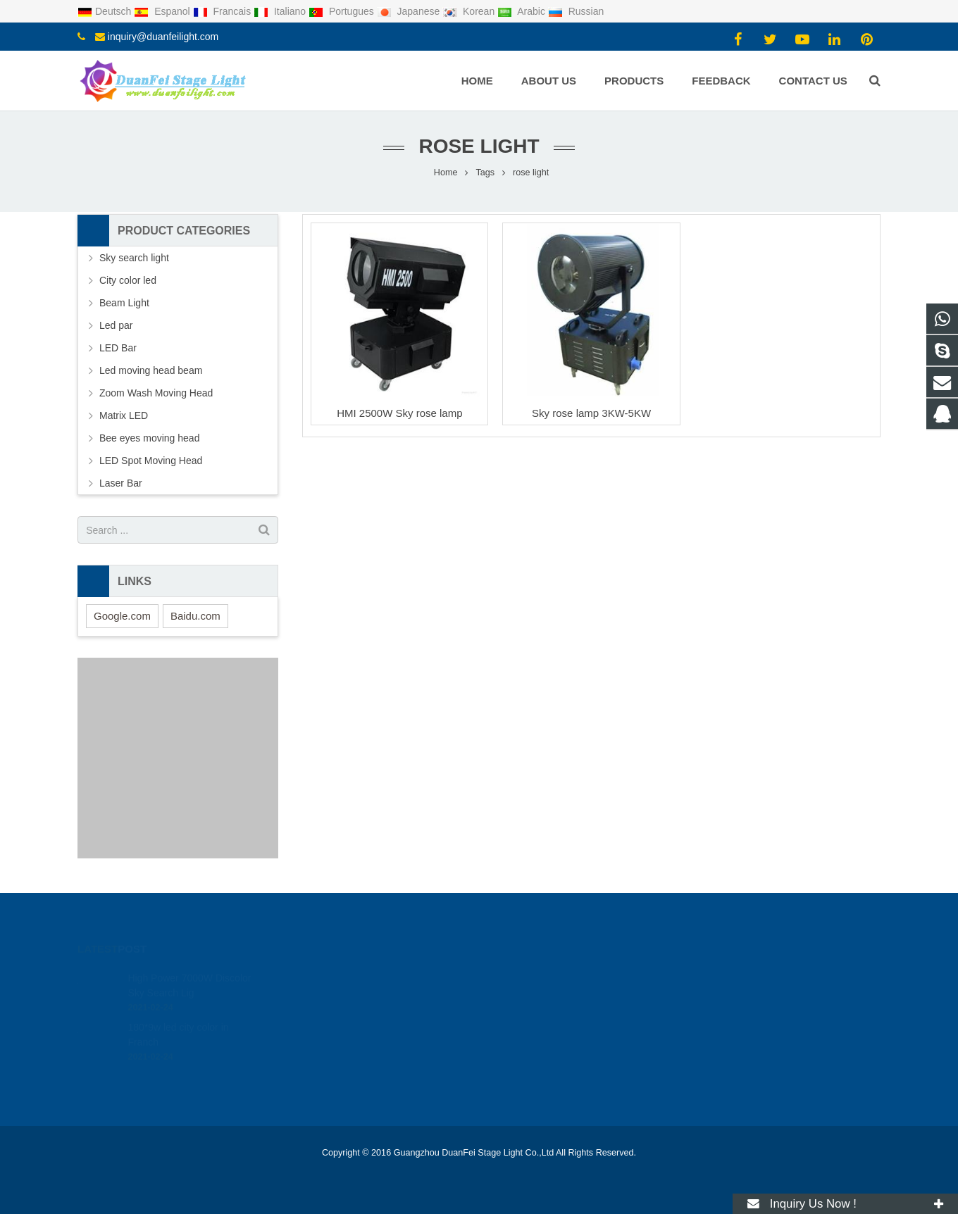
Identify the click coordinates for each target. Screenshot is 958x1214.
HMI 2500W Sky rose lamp (399, 413)
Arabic (522, 11)
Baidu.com (195, 616)
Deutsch (105, 11)
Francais (223, 11)
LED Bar (118, 347)
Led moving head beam (150, 370)
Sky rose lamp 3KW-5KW (591, 413)
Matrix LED (123, 415)
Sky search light (134, 257)
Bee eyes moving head (149, 438)
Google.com (122, 616)
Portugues (343, 11)
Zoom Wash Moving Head (156, 393)
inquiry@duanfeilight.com (163, 36)
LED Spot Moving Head (150, 460)
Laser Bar (120, 483)
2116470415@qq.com (549, 975)
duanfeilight (526, 1036)
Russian (576, 11)
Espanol (163, 11)
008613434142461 (541, 996)
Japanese (410, 11)
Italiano (281, 11)
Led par (115, 325)
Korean (469, 11)
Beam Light (124, 302)
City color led (127, 280)
